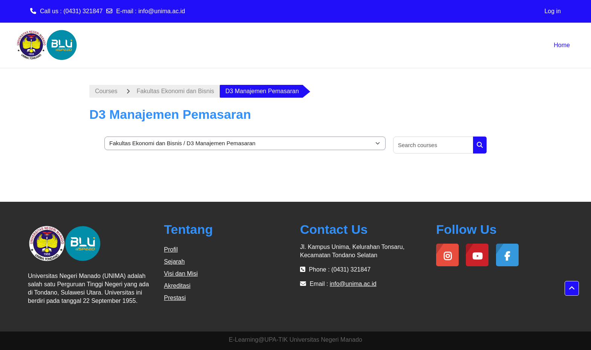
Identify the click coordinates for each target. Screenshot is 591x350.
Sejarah (174, 261)
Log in (552, 11)
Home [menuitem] (562, 45)
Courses (106, 91)
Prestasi (175, 298)
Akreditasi (177, 285)
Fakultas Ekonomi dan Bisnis (175, 91)
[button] (572, 288)
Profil (171, 249)
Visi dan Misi (181, 273)
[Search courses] (433, 145)
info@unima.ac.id (161, 11)
